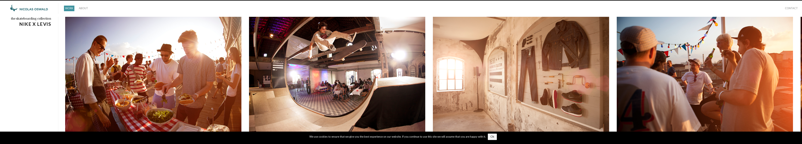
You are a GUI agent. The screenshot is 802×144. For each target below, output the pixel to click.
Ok (492, 136)
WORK (69, 8)
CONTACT (791, 8)
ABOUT (83, 8)
